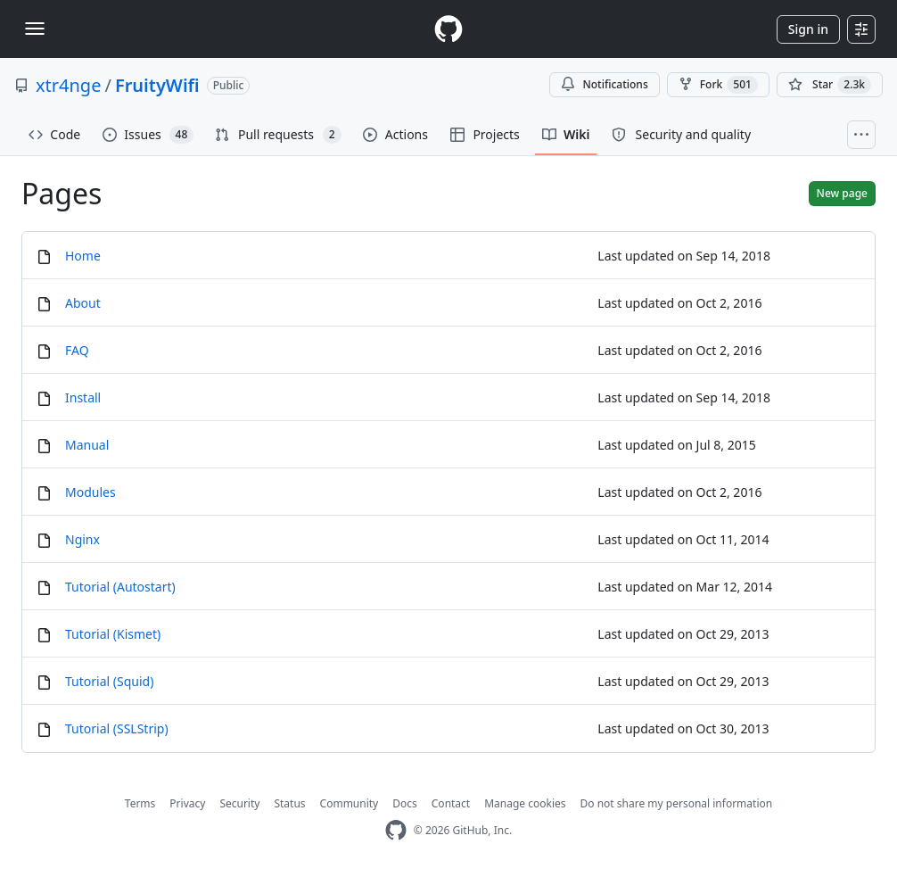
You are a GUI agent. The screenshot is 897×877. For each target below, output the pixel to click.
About (83, 302)
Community (349, 803)
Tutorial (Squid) (109, 681)
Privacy (187, 803)
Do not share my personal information (676, 803)
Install (83, 397)
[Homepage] (448, 29)
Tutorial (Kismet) (112, 633)
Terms (140, 803)
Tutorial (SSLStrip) (117, 728)
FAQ (77, 350)
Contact (451, 803)
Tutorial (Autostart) (120, 586)
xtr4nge (68, 85)
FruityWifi (157, 85)
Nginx (82, 539)
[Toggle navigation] (34, 28)
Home (83, 255)
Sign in (808, 29)
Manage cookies (524, 803)
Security (239, 803)
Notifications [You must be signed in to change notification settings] (604, 84)
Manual (87, 444)
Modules (90, 492)
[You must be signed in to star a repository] (830, 84)
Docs (404, 803)
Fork (718, 85)
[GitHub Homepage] (396, 830)
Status (289, 803)
